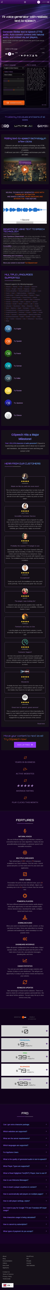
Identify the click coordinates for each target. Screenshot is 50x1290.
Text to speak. (31, 65)
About (4, 1256)
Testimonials (7, 1279)
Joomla (28, 1263)
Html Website (30, 1265)
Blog (4, 1258)
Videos (5, 1263)
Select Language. (10, 65)
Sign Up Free (25, 745)
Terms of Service (8, 1274)
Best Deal (6, 1265)
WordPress (30, 1256)
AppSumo (6, 1268)
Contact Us (6, 1272)
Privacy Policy (7, 1276)
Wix (27, 1258)
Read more (41, 723)
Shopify (28, 1261)
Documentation (7, 1261)
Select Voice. (8, 72)
